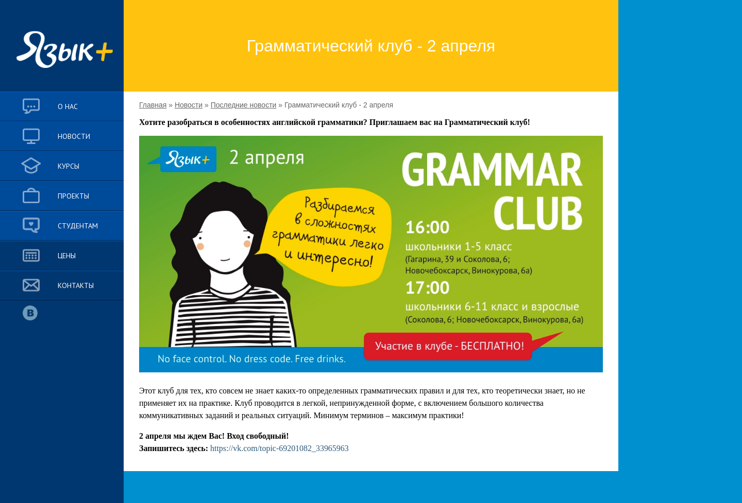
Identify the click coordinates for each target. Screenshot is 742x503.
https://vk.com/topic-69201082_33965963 (279, 448)
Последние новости (244, 105)
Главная (152, 105)
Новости (189, 105)
